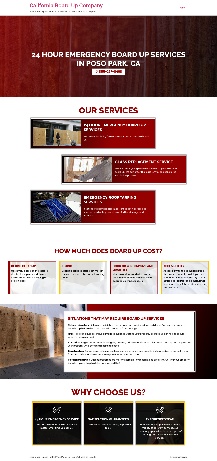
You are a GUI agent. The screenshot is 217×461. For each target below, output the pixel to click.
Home (182, 7)
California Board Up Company (66, 5)
